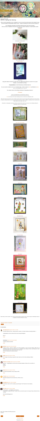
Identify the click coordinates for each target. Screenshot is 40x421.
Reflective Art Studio (6, 361)
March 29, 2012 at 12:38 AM (15, 361)
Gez (7, 96)
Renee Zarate (20, 61)
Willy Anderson (20, 196)
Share (2, 324)
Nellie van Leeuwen (20, 273)
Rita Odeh (5, 388)
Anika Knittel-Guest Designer (20, 122)
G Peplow (4, 376)
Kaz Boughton (20, 150)
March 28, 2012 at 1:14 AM (13, 329)
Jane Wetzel (20, 163)
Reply (4, 336)
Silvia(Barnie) (5, 382)
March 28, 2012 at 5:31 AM (12, 340)
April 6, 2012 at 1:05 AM (11, 388)
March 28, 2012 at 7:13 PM (10, 355)
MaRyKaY (4, 346)
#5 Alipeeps (20, 92)
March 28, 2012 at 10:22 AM (11, 346)
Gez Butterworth (20, 106)
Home (20, 416)
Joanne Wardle (20, 302)
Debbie (4, 355)
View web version (20, 418)
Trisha (20, 42)
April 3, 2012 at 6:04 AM (11, 376)
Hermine (20, 28)
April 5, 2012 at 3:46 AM (12, 382)
